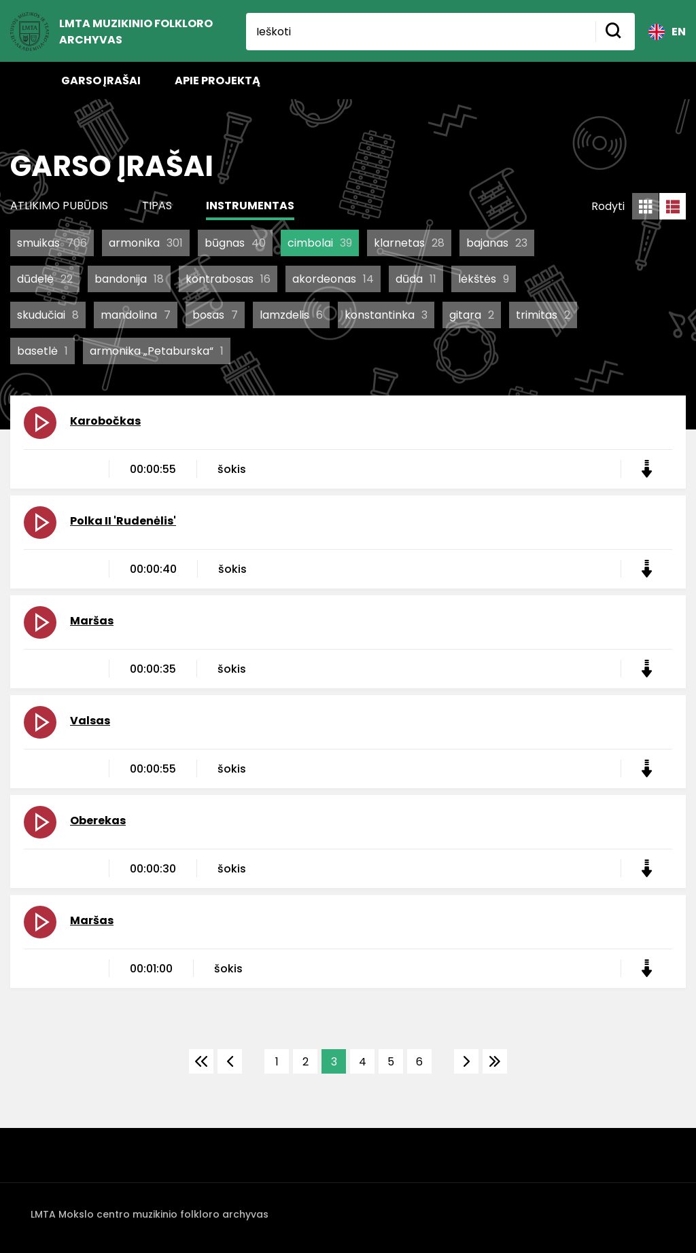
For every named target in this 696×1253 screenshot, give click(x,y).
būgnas (235, 243)
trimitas (543, 315)
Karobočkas (105, 421)
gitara (471, 315)
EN (667, 32)
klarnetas (409, 243)
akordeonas (333, 279)
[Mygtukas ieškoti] (615, 31)
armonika (146, 243)
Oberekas (98, 820)
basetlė (42, 351)
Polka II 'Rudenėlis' (123, 521)
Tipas (157, 205)
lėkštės (483, 279)
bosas (215, 315)
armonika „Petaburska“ (157, 351)
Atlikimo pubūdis (59, 205)
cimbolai (320, 243)
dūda (416, 279)
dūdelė (45, 279)
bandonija (129, 279)
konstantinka (386, 315)
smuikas (52, 243)
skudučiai (48, 315)
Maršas (92, 621)
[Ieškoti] (420, 31)
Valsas (90, 720)
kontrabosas (228, 279)
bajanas (496, 243)
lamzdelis (291, 315)
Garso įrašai (101, 80)
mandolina (136, 315)
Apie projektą (217, 80)
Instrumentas (250, 205)
